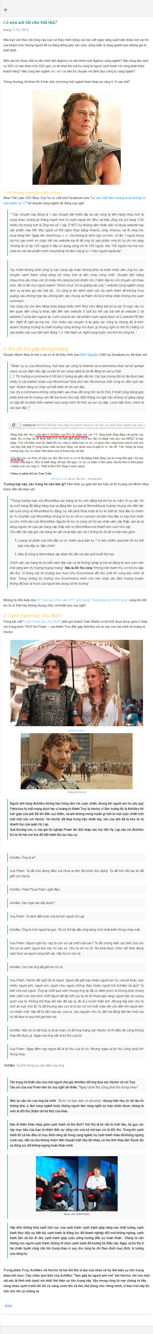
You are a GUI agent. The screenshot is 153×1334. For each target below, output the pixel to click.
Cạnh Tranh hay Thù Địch (41, 622)
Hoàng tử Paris (76, 730)
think (8, 1306)
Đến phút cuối (59, 478)
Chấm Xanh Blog (32, 10)
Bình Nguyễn (89, 355)
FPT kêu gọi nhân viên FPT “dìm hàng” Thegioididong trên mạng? (82, 600)
